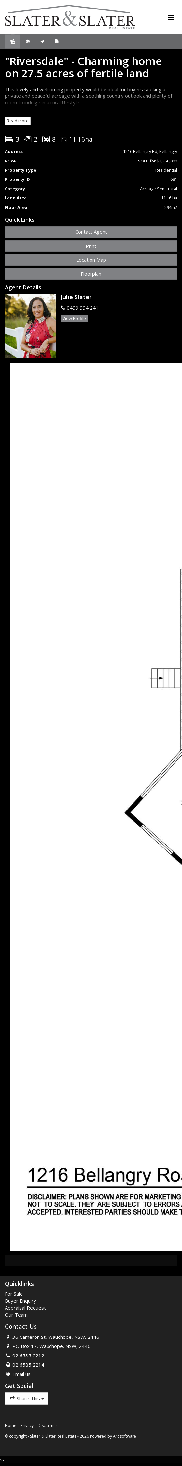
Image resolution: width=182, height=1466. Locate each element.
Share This (26, 1398)
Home (10, 1425)
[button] (91, 246)
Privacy (27, 1425)
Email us (21, 1374)
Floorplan (91, 273)
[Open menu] (171, 17)
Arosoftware (124, 1436)
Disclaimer (47, 1425)
